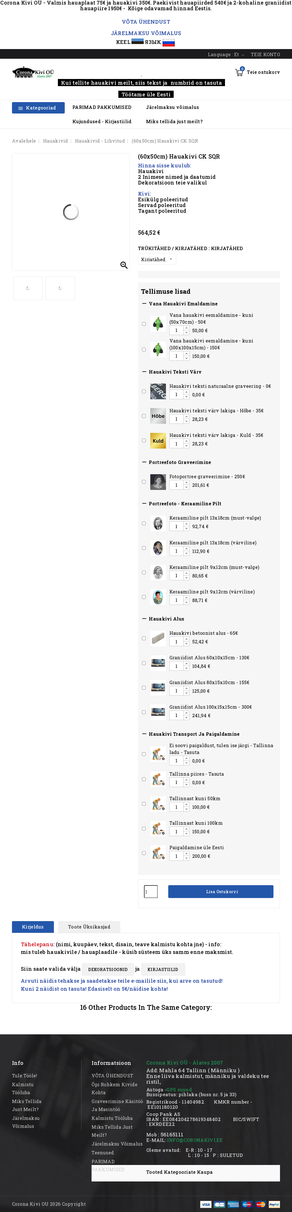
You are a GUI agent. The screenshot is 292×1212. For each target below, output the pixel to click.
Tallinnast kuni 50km (195, 798)
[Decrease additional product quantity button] (186, 332)
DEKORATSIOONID (108, 969)
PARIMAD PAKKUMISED (101, 107)
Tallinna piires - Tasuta (196, 774)
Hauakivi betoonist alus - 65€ (203, 633)
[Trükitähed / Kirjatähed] (157, 259)
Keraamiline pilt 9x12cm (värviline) (212, 592)
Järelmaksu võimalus (172, 107)
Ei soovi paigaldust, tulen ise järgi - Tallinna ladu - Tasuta (221, 748)
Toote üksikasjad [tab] (89, 927)
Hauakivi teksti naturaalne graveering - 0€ (220, 386)
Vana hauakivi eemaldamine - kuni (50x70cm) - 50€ (211, 318)
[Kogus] (151, 891)
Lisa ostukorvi (221, 891)
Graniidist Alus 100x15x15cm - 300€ (210, 707)
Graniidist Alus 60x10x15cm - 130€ (209, 657)
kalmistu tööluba (112, 1118)
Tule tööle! (24, 1076)
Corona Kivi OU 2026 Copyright (49, 1204)
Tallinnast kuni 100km (196, 823)
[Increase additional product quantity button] (186, 328)
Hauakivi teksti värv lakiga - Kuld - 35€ (216, 435)
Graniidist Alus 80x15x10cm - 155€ (209, 682)
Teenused (103, 1153)
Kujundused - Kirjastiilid (102, 121)
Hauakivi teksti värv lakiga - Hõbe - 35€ (216, 411)
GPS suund (179, 1090)
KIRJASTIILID (163, 969)
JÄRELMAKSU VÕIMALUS (146, 33)
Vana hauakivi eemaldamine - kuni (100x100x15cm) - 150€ (211, 344)
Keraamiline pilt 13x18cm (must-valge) (215, 518)
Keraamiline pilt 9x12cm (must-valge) (214, 567)
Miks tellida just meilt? (174, 121)
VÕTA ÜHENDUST (146, 21)
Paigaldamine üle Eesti (196, 847)
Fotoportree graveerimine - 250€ (207, 476)
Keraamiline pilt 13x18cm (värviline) (213, 543)
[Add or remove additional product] (144, 324)
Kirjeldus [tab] (33, 927)
